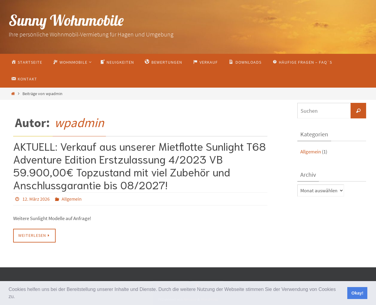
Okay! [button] (357, 293)
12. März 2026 (36, 199)
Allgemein (72, 199)
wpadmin (79, 122)
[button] (17, 297)
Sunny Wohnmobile (66, 20)
